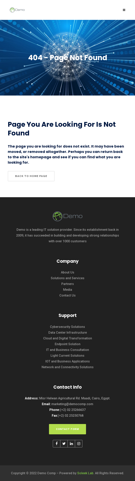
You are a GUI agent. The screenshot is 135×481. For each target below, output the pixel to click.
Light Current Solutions (67, 355)
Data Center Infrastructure (67, 332)
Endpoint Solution (67, 344)
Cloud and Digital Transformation (67, 338)
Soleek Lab (85, 473)
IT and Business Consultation (67, 350)
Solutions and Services (67, 278)
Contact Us (67, 295)
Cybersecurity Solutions (67, 327)
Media (67, 290)
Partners (67, 284)
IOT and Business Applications (67, 361)
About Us (67, 272)
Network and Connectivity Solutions (68, 367)
